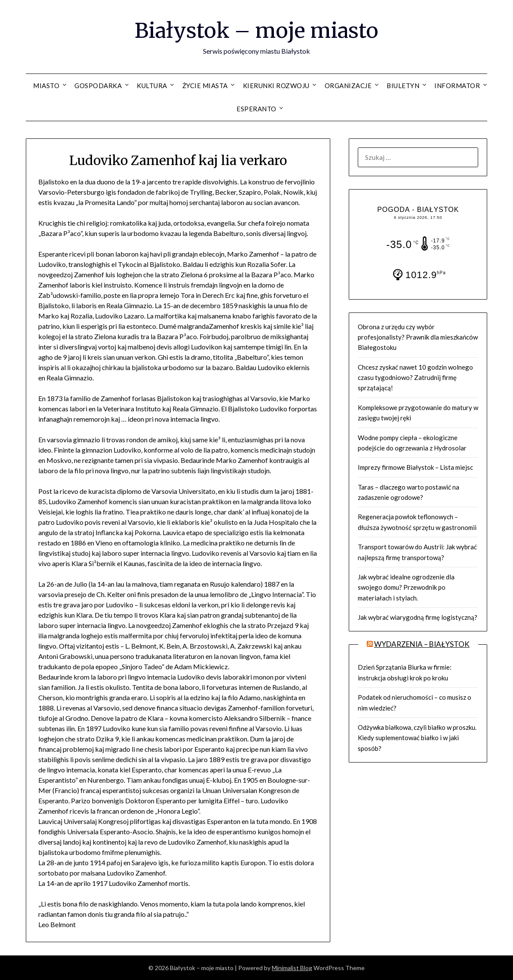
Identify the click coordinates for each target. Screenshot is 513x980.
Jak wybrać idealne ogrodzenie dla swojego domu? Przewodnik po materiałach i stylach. (406, 587)
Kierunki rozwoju (276, 85)
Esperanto (256, 109)
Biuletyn (403, 85)
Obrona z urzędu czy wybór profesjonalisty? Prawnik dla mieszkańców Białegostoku (418, 337)
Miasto (46, 85)
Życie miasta (205, 85)
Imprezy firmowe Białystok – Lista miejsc (415, 467)
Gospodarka (98, 85)
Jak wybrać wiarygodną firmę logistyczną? (417, 617)
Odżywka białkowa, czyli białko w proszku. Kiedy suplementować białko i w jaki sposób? (417, 737)
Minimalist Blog (292, 967)
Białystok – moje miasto (256, 30)
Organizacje (348, 85)
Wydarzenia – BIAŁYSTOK (422, 644)
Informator (457, 85)
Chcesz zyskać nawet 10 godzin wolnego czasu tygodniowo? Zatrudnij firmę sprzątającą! (415, 377)
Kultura (152, 85)
